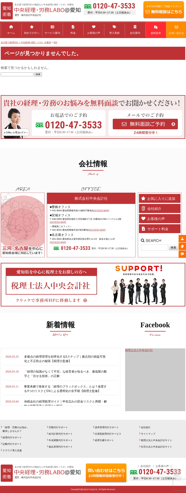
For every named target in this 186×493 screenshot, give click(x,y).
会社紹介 (146, 427)
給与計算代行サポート (61, 433)
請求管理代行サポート (107, 427)
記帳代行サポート (12, 444)
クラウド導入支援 (12, 450)
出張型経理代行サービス (108, 433)
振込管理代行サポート (61, 446)
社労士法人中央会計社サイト (156, 446)
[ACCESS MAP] (101, 210)
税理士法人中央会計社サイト (156, 440)
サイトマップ (148, 433)
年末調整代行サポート (61, 440)
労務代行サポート (58, 427)
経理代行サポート (12, 437)
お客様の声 (162, 466)
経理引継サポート (104, 440)
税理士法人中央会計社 (139, 350)
